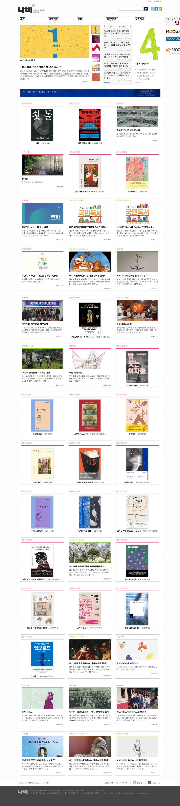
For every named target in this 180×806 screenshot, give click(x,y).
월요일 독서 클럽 (123, 734)
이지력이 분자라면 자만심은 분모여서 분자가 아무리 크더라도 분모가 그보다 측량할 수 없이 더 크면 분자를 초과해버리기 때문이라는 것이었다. (42, 717)
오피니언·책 (123, 26)
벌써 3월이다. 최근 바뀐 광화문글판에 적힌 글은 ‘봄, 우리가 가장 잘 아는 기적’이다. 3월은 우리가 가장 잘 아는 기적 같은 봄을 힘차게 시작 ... (89, 572)
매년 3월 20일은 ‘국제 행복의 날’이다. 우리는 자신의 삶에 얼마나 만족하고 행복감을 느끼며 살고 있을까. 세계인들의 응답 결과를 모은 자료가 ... (42, 233)
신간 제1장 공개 (27, 60)
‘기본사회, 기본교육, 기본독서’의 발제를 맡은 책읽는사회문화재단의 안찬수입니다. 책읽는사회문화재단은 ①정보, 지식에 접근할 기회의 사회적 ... (42, 330)
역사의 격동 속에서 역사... (146, 76)
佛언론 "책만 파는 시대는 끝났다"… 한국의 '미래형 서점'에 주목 (117, 45)
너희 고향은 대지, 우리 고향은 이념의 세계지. (40, 92)
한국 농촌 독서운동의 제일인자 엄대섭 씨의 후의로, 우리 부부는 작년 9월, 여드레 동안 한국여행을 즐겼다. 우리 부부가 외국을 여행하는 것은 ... (90, 717)
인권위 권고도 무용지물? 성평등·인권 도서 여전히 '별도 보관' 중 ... (117, 33)
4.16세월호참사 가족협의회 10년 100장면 (41, 67)
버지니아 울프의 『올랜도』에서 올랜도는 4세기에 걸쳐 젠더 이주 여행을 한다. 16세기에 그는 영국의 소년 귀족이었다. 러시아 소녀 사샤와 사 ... (137, 766)
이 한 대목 (25, 152)
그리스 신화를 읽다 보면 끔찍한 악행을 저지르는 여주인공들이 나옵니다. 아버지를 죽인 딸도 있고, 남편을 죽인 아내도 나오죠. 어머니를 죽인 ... (89, 669)
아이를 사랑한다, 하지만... (146, 73)
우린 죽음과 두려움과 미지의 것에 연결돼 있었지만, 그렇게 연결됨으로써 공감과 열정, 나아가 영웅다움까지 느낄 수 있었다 (90, 378)
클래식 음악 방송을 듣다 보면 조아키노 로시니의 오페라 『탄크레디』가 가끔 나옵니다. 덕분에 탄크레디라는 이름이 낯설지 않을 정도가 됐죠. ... (89, 281)
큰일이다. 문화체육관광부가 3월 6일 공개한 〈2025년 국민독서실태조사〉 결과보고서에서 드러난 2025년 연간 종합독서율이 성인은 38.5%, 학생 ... (137, 233)
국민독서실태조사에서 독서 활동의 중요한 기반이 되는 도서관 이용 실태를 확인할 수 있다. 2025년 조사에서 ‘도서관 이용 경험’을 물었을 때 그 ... (89, 233)
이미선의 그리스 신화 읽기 (78, 249)
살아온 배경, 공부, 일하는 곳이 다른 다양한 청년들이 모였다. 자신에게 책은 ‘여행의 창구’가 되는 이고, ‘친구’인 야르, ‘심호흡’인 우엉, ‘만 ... (137, 330)
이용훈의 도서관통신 (76, 200)
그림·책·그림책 (27, 249)
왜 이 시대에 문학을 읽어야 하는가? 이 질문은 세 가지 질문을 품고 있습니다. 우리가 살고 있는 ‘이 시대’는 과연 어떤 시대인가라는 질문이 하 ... (137, 281)
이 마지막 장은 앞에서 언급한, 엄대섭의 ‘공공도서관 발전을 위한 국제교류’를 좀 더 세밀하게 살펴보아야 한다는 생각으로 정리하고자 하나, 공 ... (42, 766)
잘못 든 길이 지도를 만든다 (32, 182)
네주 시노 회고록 (143, 79)
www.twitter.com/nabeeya (136, 793)
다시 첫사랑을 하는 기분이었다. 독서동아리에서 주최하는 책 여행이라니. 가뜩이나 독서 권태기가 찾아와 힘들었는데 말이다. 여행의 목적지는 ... (42, 378)
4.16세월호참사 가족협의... (147, 70)
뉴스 (111, 26)
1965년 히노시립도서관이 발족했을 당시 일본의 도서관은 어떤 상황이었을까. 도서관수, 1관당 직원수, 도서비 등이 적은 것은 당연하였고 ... (137, 717)
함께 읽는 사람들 (123, 297)
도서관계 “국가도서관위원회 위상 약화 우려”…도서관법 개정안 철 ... (117, 75)
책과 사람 (120, 103)
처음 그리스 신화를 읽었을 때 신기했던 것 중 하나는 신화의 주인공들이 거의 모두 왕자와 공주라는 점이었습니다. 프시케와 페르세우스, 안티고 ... (89, 766)
